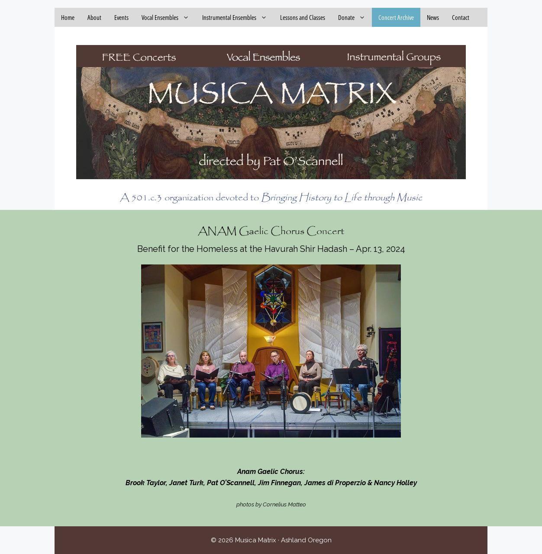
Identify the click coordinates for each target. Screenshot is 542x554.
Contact (460, 17)
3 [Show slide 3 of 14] (220, 452)
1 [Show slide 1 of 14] (198, 452)
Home (67, 17)
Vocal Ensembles (169, 17)
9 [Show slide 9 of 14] (288, 452)
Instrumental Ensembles (238, 17)
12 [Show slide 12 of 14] (321, 452)
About (94, 17)
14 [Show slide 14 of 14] (344, 452)
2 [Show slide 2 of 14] (209, 452)
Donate (355, 17)
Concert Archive (396, 17)
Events (121, 17)
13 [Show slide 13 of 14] (333, 452)
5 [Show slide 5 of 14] (243, 452)
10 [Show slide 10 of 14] (299, 452)
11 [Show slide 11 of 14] (310, 452)
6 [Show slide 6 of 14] (254, 452)
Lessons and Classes (302, 17)
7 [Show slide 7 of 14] (265, 452)
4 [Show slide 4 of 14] (231, 452)
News (433, 17)
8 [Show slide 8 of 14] (276, 452)
